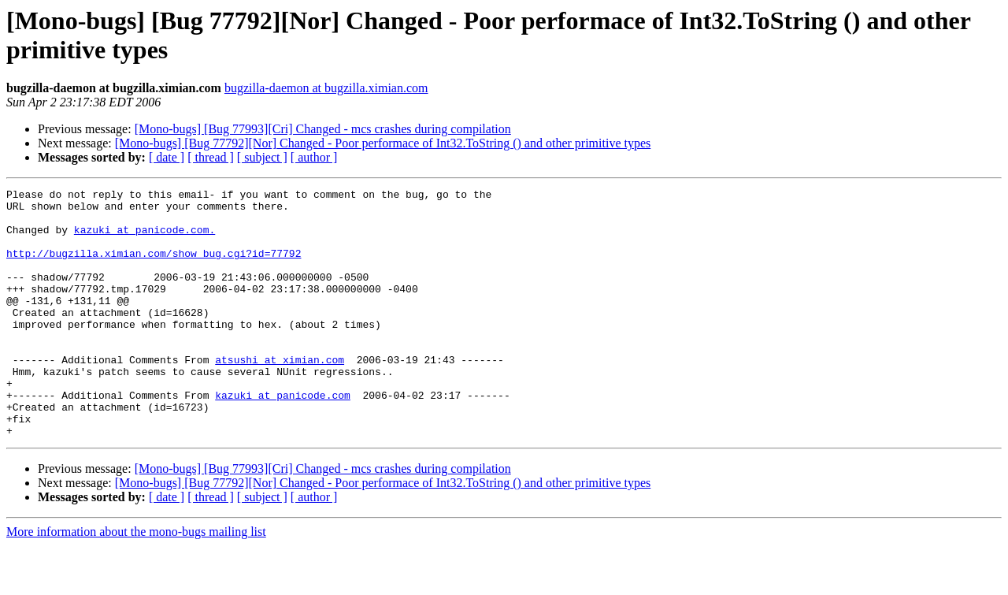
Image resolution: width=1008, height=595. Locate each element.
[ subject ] (262, 157)
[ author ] (314, 157)
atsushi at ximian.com (279, 395)
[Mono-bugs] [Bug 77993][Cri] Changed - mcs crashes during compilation (323, 129)
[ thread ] (210, 157)
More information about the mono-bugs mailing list (136, 581)
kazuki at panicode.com (282, 437)
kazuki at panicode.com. (144, 239)
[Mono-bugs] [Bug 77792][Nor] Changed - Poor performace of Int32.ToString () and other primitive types (383, 143)
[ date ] (166, 157)
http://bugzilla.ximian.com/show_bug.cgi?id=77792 (153, 267)
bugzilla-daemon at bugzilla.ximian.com (326, 88)
